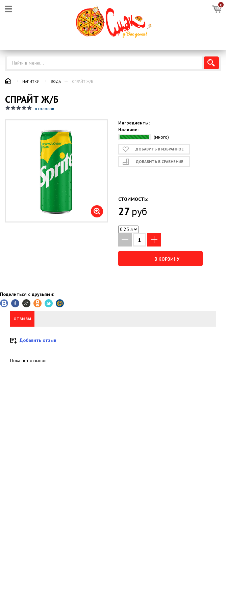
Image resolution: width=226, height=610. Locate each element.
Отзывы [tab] (22, 318)
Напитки (31, 81)
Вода (56, 81)
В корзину (160, 259)
